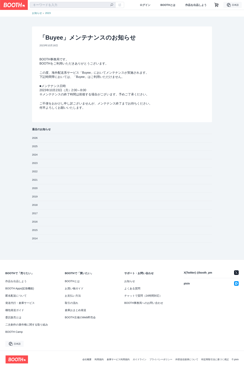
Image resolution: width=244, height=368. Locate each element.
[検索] (111, 5)
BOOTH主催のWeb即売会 (80, 317)
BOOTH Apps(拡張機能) (19, 288)
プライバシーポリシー (160, 359)
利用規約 (99, 359)
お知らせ (37, 13)
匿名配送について (16, 295)
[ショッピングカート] (217, 5)
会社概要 (87, 359)
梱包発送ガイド (14, 310)
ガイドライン (139, 359)
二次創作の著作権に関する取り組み (26, 324)
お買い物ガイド (74, 288)
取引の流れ (71, 302)
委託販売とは (13, 317)
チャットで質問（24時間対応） (143, 295)
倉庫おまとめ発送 (75, 310)
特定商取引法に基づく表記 (215, 359)
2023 (48, 13)
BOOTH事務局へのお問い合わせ (143, 302)
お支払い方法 (73, 295)
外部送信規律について (186, 359)
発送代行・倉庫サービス (20, 302)
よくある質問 (132, 288)
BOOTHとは (167, 5)
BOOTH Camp (14, 331)
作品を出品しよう (196, 5)
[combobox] (73, 5)
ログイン (145, 5)
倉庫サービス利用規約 (118, 359)
